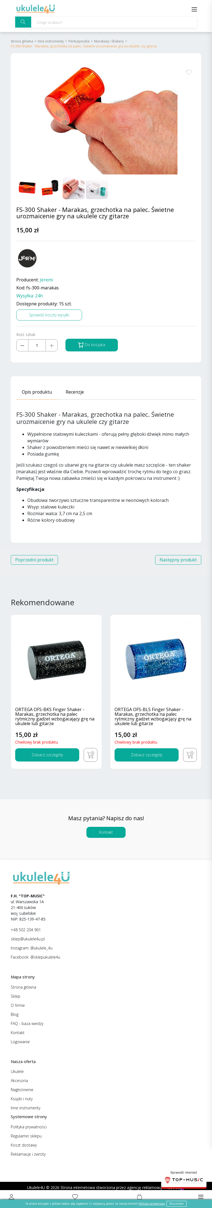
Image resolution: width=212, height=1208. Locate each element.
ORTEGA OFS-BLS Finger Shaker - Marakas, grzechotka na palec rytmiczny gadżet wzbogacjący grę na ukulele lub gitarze (153, 717)
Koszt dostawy (24, 1145)
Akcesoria (19, 1080)
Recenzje (75, 392)
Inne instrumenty (51, 41)
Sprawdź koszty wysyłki (49, 315)
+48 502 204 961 (26, 929)
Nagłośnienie (22, 1089)
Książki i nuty (22, 1098)
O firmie (18, 1005)
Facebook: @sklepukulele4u (35, 957)
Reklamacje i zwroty (28, 1154)
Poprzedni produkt (34, 560)
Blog (14, 1014)
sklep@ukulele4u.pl (28, 938)
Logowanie (20, 1041)
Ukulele (17, 1071)
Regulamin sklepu (26, 1136)
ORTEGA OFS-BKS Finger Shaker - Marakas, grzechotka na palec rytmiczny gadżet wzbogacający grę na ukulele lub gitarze (54, 717)
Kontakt (106, 832)
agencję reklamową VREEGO (152, 1187)
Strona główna (22, 41)
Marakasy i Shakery (109, 41)
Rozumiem (176, 1204)
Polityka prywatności (29, 1126)
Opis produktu (37, 392)
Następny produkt (178, 560)
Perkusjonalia (78, 41)
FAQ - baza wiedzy (27, 1023)
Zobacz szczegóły (47, 754)
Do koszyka (91, 345)
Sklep (15, 996)
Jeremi (46, 280)
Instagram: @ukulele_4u (31, 948)
